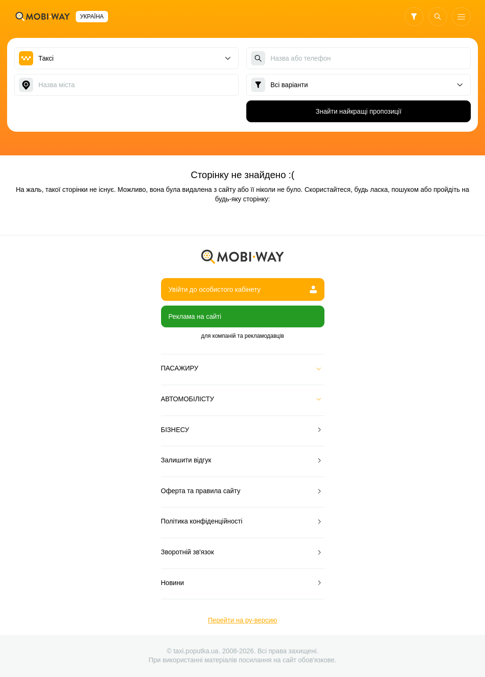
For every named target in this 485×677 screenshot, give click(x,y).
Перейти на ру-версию (242, 620)
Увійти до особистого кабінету (243, 289)
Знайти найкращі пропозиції (358, 111)
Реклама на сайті (195, 316)
